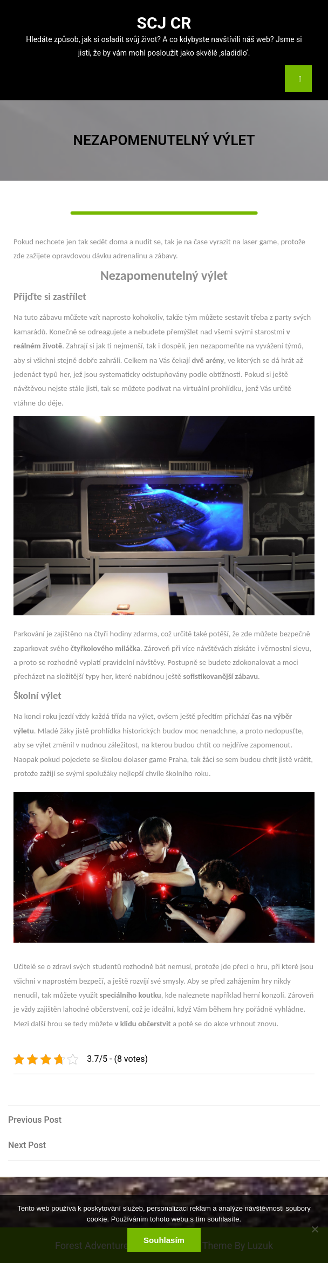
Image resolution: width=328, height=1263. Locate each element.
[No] (314, 1229)
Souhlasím (164, 1240)
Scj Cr (163, 22)
